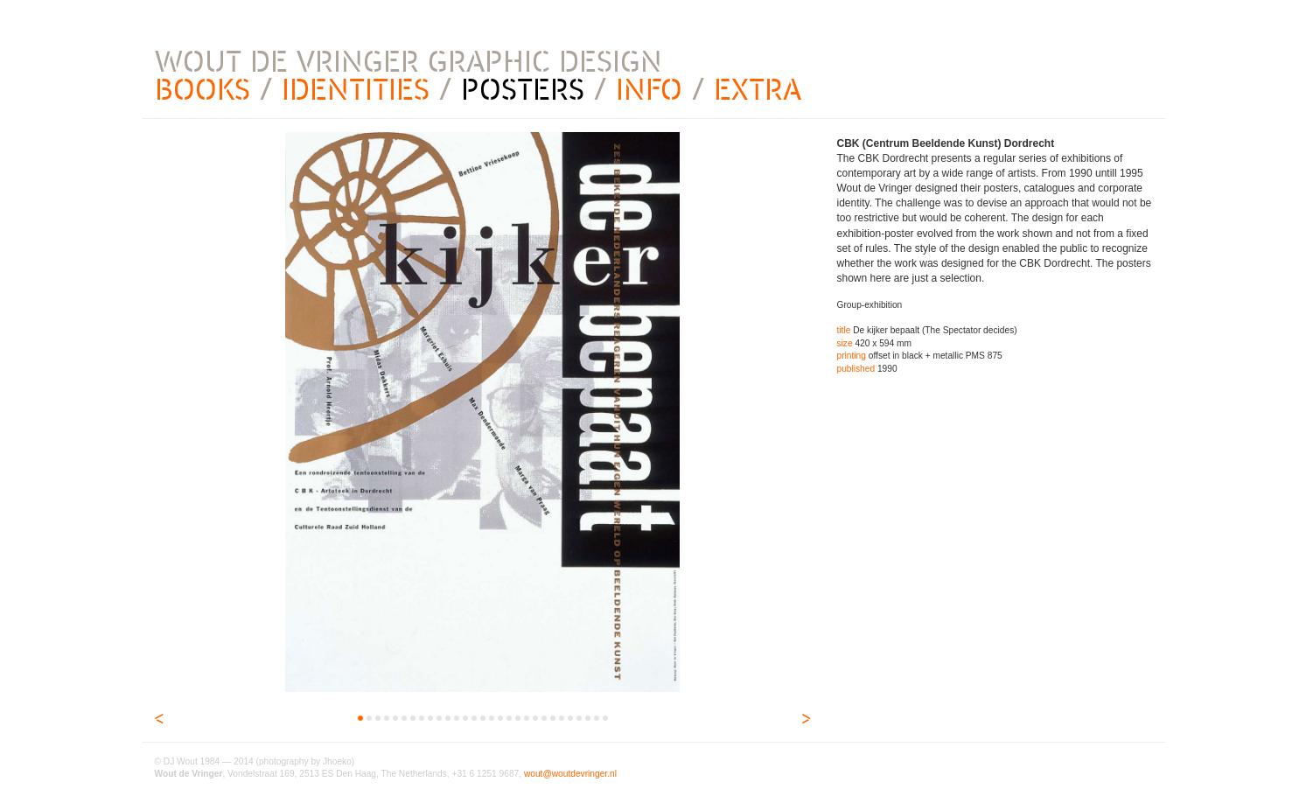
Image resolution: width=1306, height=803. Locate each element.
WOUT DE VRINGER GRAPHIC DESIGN (408, 61)
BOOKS (202, 89)
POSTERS (522, 89)
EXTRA (757, 89)
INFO (649, 89)
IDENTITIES (356, 89)
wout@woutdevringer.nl (570, 774)
